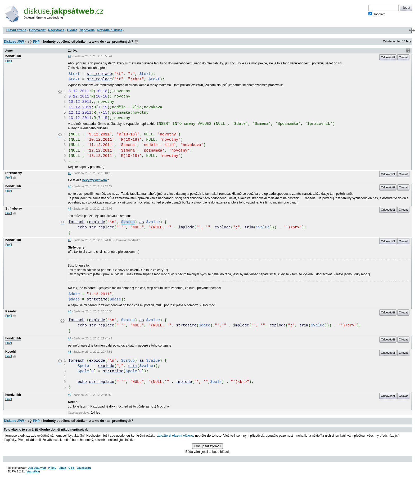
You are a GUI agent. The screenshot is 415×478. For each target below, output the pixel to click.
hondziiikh (13, 56)
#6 (69, 311)
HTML (52, 467)
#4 (69, 208)
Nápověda (86, 30)
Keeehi (10, 311)
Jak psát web (37, 467)
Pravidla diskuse (110, 30)
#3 (69, 186)
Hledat (72, 30)
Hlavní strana (16, 30)
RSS (136, 41)
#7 (69, 338)
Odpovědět (37, 30)
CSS (71, 467)
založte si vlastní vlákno (175, 435)
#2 (69, 173)
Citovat (403, 57)
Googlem (377, 14)
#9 (69, 394)
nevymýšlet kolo (94, 180)
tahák (62, 467)
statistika (32, 471)
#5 (69, 240)
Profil (8, 60)
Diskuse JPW (14, 41)
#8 (69, 351)
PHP (36, 41)
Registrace (56, 30)
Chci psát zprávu (207, 446)
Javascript (84, 467)
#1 (69, 56)
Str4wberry (13, 173)
